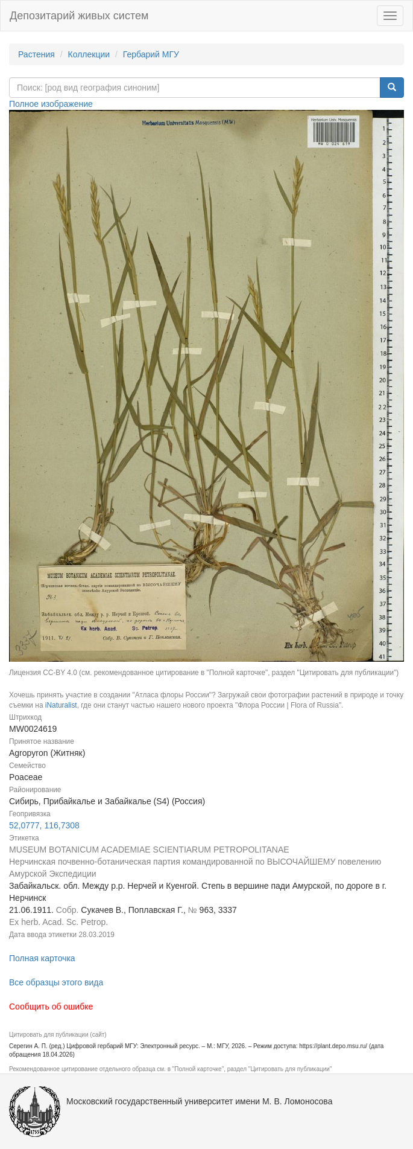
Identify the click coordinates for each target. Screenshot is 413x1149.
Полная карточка (42, 958)
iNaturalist (61, 705)
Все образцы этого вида (56, 982)
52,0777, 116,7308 (44, 825)
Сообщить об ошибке (51, 1006)
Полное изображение (51, 104)
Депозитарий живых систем (79, 16)
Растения (36, 54)
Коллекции (89, 54)
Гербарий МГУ (151, 54)
